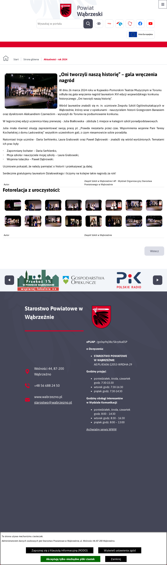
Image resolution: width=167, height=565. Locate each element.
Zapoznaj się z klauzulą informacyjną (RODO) (60, 550)
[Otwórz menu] (163, 4)
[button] (31, 107)
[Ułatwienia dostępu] (99, 23)
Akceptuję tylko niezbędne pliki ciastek (70, 559)
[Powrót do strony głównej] (11, 58)
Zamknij (116, 559)
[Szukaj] (88, 23)
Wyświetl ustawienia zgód (120, 550)
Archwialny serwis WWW (101, 429)
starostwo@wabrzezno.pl (53, 402)
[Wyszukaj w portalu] (64, 23)
